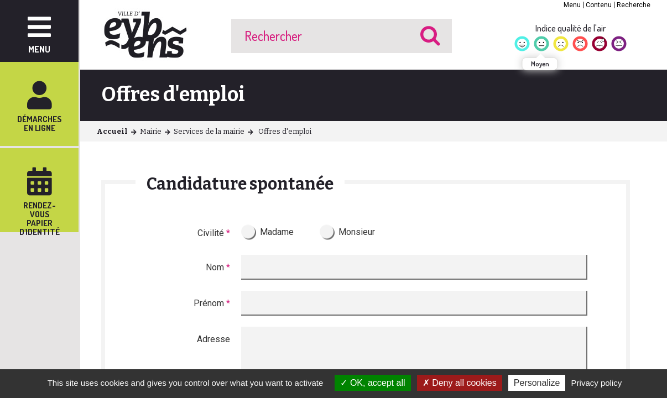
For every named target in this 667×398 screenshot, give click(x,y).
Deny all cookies (460, 382)
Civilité (213, 233)
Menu (572, 5)
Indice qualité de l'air (570, 28)
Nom (218, 267)
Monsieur (356, 232)
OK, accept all (372, 382)
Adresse (213, 339)
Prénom (212, 303)
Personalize (537, 382)
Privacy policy (596, 382)
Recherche (633, 5)
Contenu (599, 5)
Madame (277, 232)
